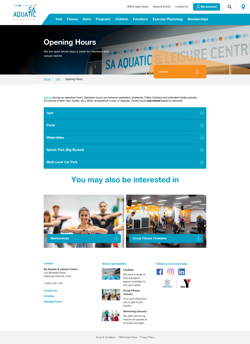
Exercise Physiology (168, 19)
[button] (229, 7)
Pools (51, 125)
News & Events (161, 7)
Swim (87, 19)
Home (47, 79)
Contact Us (181, 7)
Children (121, 19)
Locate (243, 7)
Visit (59, 19)
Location (163, 72)
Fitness (72, 19)
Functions (140, 19)
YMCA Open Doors (137, 7)
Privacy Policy (147, 337)
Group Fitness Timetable (149, 238)
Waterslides (55, 137)
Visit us (48, 98)
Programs (103, 19)
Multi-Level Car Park (62, 162)
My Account (209, 6)
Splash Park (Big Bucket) (65, 150)
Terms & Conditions (106, 337)
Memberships (198, 19)
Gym (50, 113)
